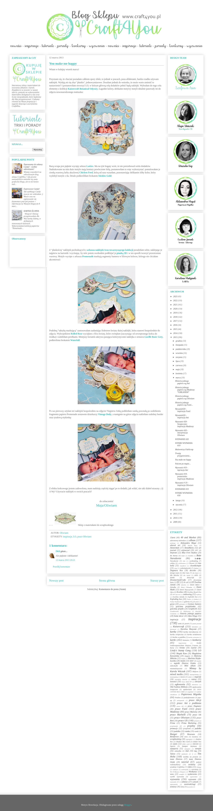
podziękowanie (189, 698)
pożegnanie (180, 700)
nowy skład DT (186, 682)
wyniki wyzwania (177, 777)
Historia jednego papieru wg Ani (182, 382)
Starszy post (157, 580)
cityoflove (183, 566)
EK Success (176, 594)
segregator (189, 739)
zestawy (173, 787)
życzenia (190, 787)
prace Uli (183, 720)
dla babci (195, 573)
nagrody (198, 677)
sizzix (175, 744)
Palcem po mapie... (183, 464)
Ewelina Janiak (178, 597)
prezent (196, 721)
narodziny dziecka (181, 679)
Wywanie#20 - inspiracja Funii (182, 410)
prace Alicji (195, 700)
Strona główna (107, 580)
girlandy (182, 604)
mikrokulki (174, 666)
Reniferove (174, 737)
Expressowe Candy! (32, 189)
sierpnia (179, 357)
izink (179, 624)
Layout (193, 648)
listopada (180, 345)
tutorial (185, 762)
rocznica (195, 737)
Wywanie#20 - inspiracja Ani (182, 416)
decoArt (193, 570)
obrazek (198, 682)
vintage (198, 767)
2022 (175, 300)
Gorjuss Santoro (194, 604)
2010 (175, 518)
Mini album (189, 666)
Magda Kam (181, 653)
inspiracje (67, 536)
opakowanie (187, 689)
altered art (175, 545)
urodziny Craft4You (177, 767)
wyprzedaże (193, 777)
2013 (175, 337)
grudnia (179, 341)
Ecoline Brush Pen (194, 592)
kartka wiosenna (193, 637)
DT (178, 582)
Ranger (173, 734)
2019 (175, 313)
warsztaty (194, 769)
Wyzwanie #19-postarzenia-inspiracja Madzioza (184, 476)
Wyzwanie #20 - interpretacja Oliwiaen (181, 432)
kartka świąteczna (176, 635)
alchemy (172, 543)
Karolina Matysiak (189, 629)
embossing (187, 594)
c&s (184, 561)
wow (172, 774)
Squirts (172, 746)
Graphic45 (192, 609)
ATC (196, 550)
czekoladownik (185, 568)
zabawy (185, 782)
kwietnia (179, 373)
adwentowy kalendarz (178, 541)
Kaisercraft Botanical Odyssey (83, 89)
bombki (190, 556)
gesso (172, 604)
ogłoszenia (180, 684)
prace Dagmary (194, 706)
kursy (172, 648)
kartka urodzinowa (194, 635)
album (192, 540)
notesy (194, 679)
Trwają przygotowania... (183, 454)
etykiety (198, 594)
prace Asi (180, 706)
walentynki (184, 769)
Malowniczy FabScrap (184, 449)
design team (174, 573)
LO (74, 536)
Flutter (189, 599)
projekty (191, 725)
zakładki (195, 782)
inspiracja (174, 620)
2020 (175, 309)
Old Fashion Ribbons (179, 687)
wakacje (175, 769)
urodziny (191, 764)
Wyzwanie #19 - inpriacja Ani (181, 469)
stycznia (179, 505)
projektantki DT (176, 726)
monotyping (174, 677)
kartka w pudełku (179, 637)
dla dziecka (174, 575)
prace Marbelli (178, 714)
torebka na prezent (190, 757)
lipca (178, 361)
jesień (187, 624)
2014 (175, 333)
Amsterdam (174, 548)
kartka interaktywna (190, 632)
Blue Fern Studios (189, 553)
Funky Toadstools (175, 602)
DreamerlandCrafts (178, 580)
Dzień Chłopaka (186, 587)
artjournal (185, 550)
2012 (175, 510)
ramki (196, 731)
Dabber (196, 568)
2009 (175, 522)
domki (172, 578)
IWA (58, 551)
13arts (172, 537)
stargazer (188, 749)
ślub (187, 751)
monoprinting (194, 674)
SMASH (195, 744)
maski (182, 661)
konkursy (196, 640)
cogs (175, 568)
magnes (187, 656)
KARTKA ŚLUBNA (31, 211)
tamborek (184, 754)
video (190, 767)
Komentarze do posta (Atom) (112, 589)
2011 (175, 514)
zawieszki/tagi (189, 784)
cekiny (172, 563)
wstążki (181, 774)
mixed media (176, 674)
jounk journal (196, 623)
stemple (198, 749)
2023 (175, 296)
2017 (175, 321)
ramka (187, 731)
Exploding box (176, 599)
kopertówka (182, 643)
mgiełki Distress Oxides (185, 663)
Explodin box (193, 597)
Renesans (191, 734)
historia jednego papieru (190, 613)
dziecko (183, 585)
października (181, 349)
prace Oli (197, 715)
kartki (173, 640)
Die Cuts (185, 573)
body (183, 556)
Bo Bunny (174, 556)
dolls (196, 575)
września (179, 353)
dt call (186, 582)
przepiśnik (187, 729)
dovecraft (190, 578)
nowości (173, 682)
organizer (191, 692)
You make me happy (183, 460)
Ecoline (180, 592)
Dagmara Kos (176, 570)
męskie (199, 661)
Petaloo (177, 698)
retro (186, 737)
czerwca (179, 365)
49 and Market (188, 537)
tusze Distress (176, 759)
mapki (183, 658)
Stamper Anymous (189, 746)
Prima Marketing (188, 723)
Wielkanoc (193, 772)
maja (178, 369)
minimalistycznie (176, 669)
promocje (174, 728)
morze (182, 677)
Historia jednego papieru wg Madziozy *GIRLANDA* (185, 389)
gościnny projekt (177, 609)
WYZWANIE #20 (182, 439)
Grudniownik (174, 611)
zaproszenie (174, 784)
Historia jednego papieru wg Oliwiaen (184, 397)
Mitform (195, 672)
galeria (186, 602)
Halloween (186, 611)
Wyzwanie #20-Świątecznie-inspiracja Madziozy (184, 424)
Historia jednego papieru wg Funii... (184, 404)
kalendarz (195, 627)
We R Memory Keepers (178, 772)
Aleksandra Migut (188, 543)
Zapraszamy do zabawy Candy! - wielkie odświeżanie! (33, 166)
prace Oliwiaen (84, 536)
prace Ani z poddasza (189, 703)
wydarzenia (192, 774)
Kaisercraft (178, 626)
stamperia (174, 749)
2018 (175, 317)
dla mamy (186, 575)
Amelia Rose (192, 545)
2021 (175, 305)
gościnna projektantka (186, 606)
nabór (190, 677)
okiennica (195, 684)
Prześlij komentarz (61, 566)
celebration (182, 563)
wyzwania (175, 779)
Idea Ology (192, 616)
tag (195, 751)
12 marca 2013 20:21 (65, 560)
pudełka (198, 728)
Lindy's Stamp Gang (180, 650)
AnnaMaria (189, 548)
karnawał (173, 629)
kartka (173, 631)
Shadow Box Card (183, 742)
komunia (186, 640)
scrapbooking (175, 739)
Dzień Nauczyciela (186, 590)
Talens (172, 754)
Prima (172, 723)
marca (178, 378)
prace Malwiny (191, 712)
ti (192, 754)
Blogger (127, 805)
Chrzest (191, 563)
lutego (178, 500)
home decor (178, 616)
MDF (192, 661)
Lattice (89, 166)
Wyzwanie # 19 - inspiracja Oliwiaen (184, 484)
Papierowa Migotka (191, 694)
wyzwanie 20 (174, 782)
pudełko (177, 731)
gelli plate (195, 602)
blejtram (173, 553)
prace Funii (181, 708)
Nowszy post (56, 580)
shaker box (197, 742)
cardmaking (193, 561)
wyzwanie (192, 779)
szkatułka (178, 751)
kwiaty (182, 648)
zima (182, 787)
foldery (196, 599)
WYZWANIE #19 (182, 489)
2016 (175, 325)
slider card (185, 744)
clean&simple (195, 566)
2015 (175, 329)
